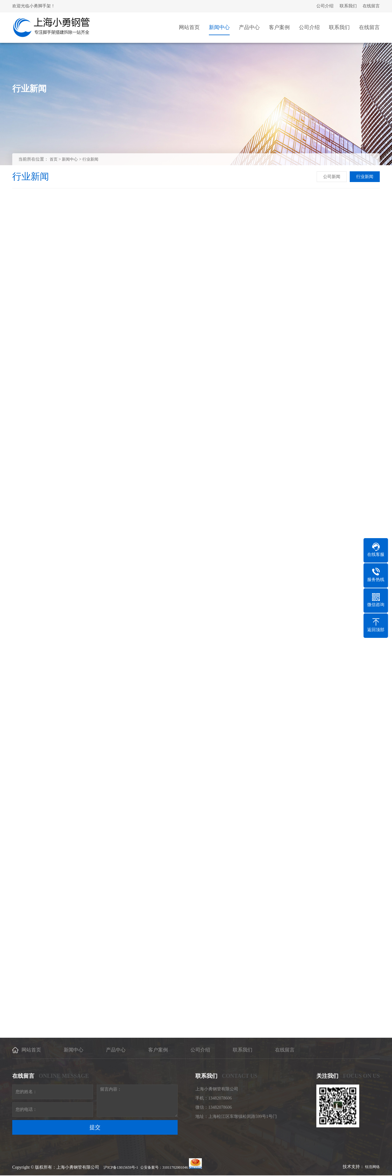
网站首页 (31, 1049)
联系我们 (348, 6)
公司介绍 (325, 6)
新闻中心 (70, 159)
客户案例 (158, 1049)
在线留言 (371, 6)
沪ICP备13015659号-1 (121, 1167)
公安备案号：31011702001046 (164, 1167)
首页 (54, 159)
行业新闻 (90, 159)
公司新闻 (331, 176)
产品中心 (116, 1049)
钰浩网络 (372, 1167)
